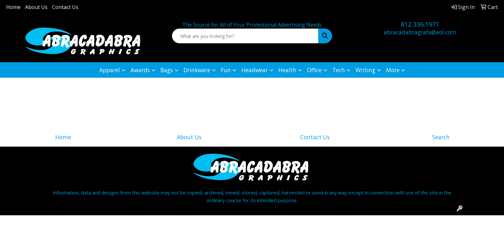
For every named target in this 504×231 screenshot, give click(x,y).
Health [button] (287, 70)
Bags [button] (166, 70)
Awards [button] (140, 70)
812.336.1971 (420, 24)
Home (13, 7)
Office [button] (314, 70)
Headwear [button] (254, 70)
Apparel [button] (109, 70)
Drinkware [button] (197, 70)
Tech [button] (338, 70)
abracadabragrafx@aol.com (420, 32)
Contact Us (65, 7)
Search (441, 137)
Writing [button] (365, 70)
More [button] (393, 70)
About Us (36, 7)
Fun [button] (226, 70)
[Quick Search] (245, 36)
